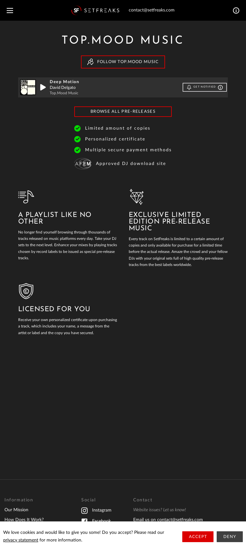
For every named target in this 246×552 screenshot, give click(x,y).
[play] (43, 87)
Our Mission (16, 510)
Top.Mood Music (64, 93)
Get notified (205, 87)
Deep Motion (64, 82)
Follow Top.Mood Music (122, 62)
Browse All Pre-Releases (123, 112)
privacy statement (20, 540)
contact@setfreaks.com (152, 10)
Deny (229, 537)
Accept (198, 537)
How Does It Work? (24, 520)
